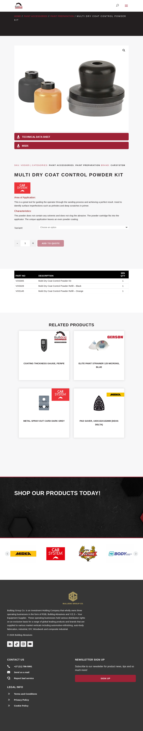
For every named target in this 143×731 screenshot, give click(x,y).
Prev (7, 553)
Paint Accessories (36, 16)
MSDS (25, 145)
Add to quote (51, 243)
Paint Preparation (62, 16)
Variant (18, 228)
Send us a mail (21, 672)
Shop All (71, 453)
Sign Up (105, 678)
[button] (123, 50)
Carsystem (118, 165)
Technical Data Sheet (36, 136)
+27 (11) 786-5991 (23, 666)
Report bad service (24, 678)
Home (17, 16)
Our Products (71, 513)
